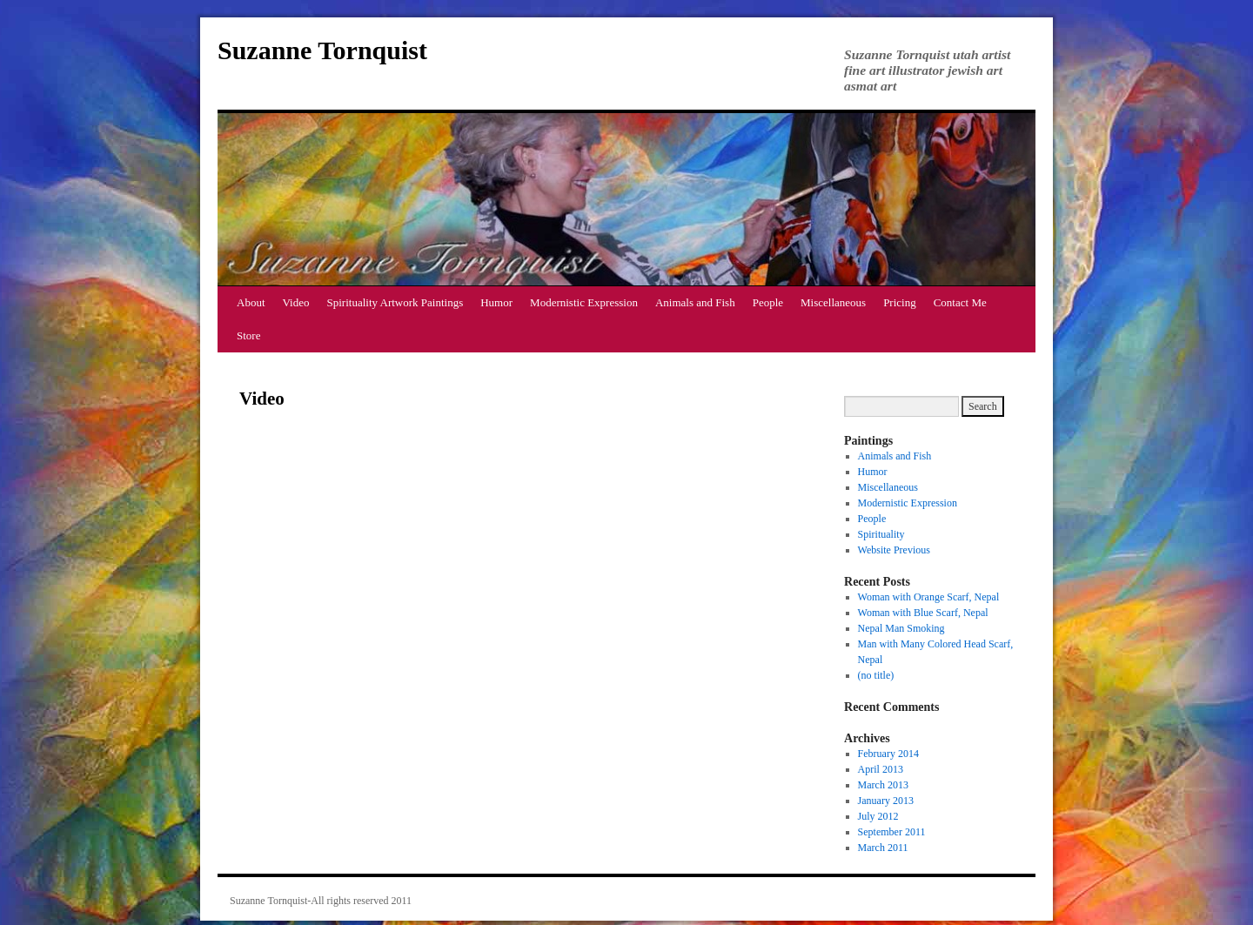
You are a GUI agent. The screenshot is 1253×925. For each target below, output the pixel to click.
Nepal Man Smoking (901, 628)
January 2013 (886, 800)
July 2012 (878, 816)
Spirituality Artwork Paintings (395, 302)
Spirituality (881, 534)
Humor (496, 302)
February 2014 (888, 753)
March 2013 (883, 785)
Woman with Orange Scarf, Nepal (929, 597)
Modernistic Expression (584, 302)
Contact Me (960, 302)
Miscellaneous (833, 302)
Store (248, 335)
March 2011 (883, 847)
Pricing (899, 302)
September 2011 (892, 832)
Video (296, 302)
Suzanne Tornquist (322, 50)
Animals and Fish (695, 302)
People (768, 302)
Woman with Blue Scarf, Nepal (923, 613)
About (251, 302)
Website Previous (894, 550)
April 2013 (880, 769)
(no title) (876, 675)
